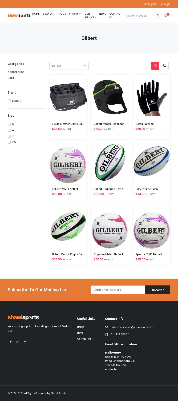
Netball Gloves (144, 124)
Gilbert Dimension (146, 189)
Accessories (16, 72)
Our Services (90, 15)
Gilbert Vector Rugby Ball (68, 254)
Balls (11, 78)
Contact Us (115, 15)
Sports (74, 13)
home (35, 13)
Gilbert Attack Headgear (109, 124)
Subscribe (157, 290)
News (102, 13)
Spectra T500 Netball (148, 254)
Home (80, 327)
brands (48, 13)
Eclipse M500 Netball (65, 189)
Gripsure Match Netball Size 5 (112, 254)
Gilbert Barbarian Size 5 (109, 189)
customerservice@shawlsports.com (132, 327)
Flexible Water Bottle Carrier (70, 124)
